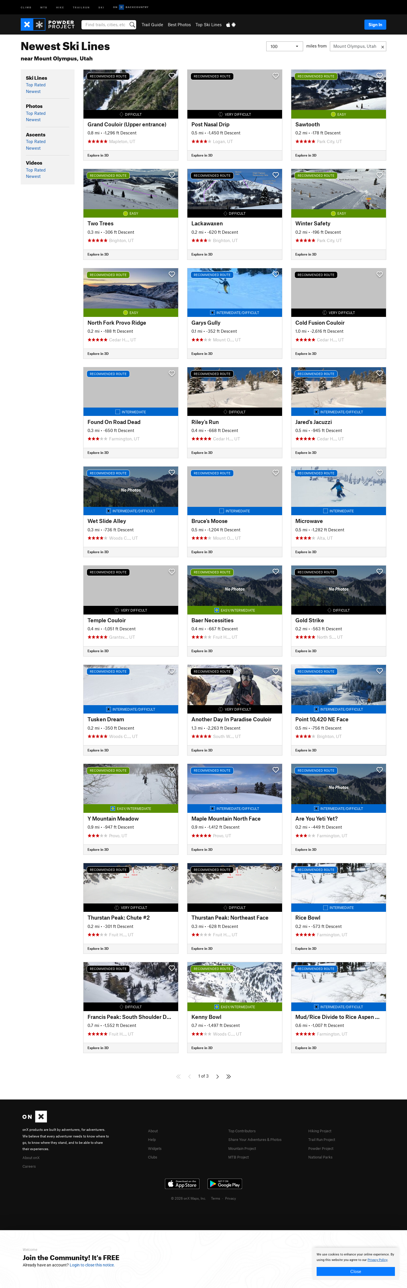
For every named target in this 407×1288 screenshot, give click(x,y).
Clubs (153, 1155)
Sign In (375, 24)
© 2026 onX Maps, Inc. (188, 1197)
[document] (356, 1264)
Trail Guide (152, 24)
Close (355, 1271)
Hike (60, 7)
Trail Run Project (324, 1138)
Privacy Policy (377, 1260)
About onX (32, 1157)
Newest (33, 91)
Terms (215, 1197)
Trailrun (81, 7)
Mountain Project (245, 1147)
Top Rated (36, 84)
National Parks (322, 1155)
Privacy (230, 1197)
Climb (26, 7)
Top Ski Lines (208, 24)
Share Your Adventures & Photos (259, 1138)
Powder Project (322, 1147)
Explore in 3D (98, 155)
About (154, 1130)
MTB (43, 7)
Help (152, 1138)
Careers (29, 1165)
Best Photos (179, 24)
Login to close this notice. (92, 1265)
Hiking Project (322, 1130)
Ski (101, 7)
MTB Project (240, 1155)
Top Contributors (244, 1130)
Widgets (156, 1147)
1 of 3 (203, 1075)
